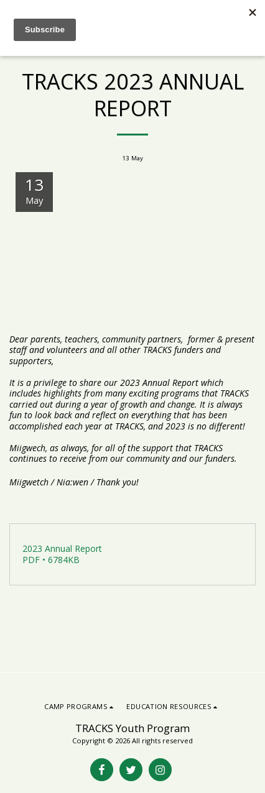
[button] (80, 706)
